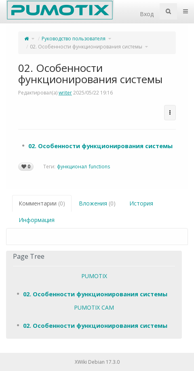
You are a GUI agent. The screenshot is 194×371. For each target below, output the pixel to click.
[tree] (97, 146)
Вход (147, 14)
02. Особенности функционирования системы (86, 46)
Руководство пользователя (73, 38)
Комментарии (42, 203)
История (141, 203)
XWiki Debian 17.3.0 (97, 361)
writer (65, 92)
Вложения (97, 203)
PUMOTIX (94, 276)
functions (99, 166)
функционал (72, 166)
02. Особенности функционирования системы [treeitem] (100, 146)
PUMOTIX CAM (94, 307)
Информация (37, 220)
